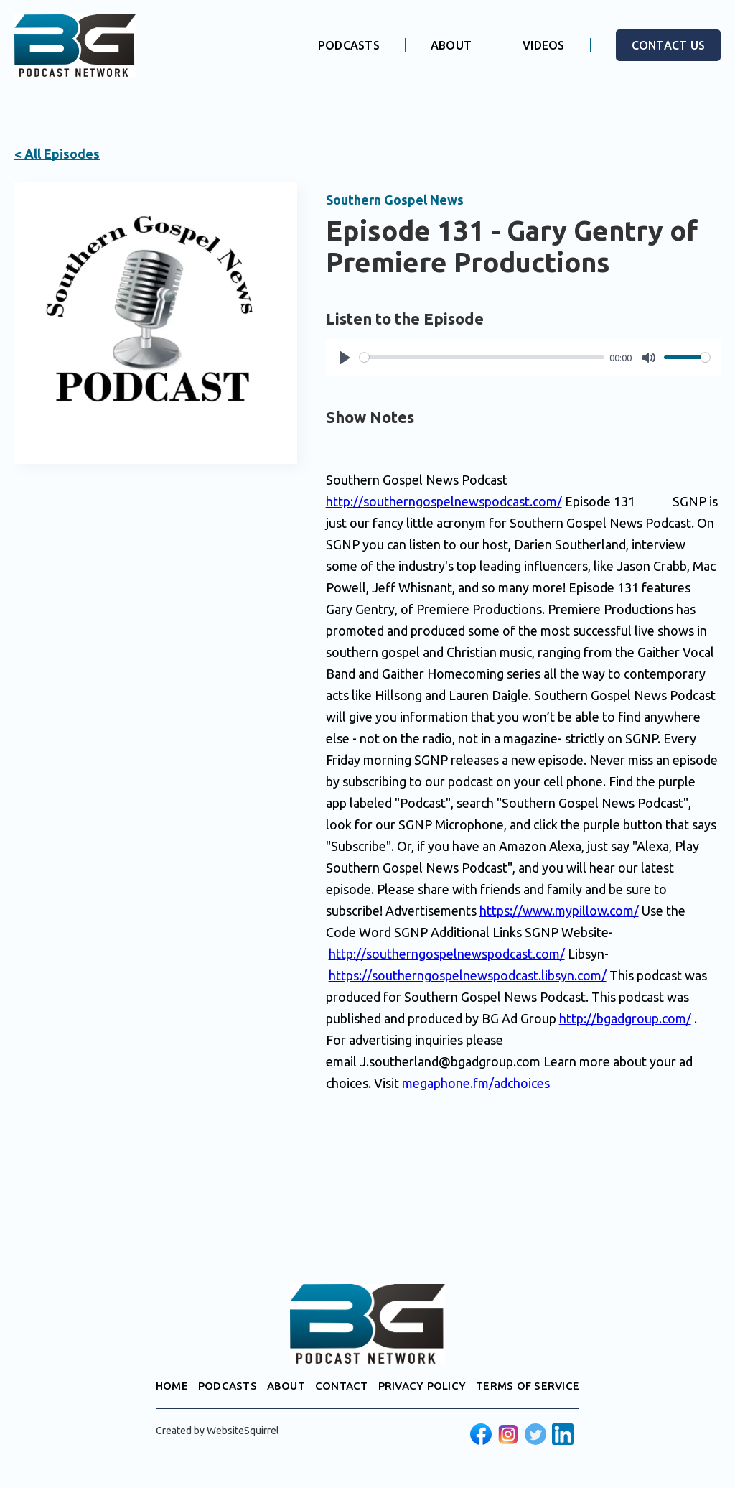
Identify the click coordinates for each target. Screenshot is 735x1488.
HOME (172, 1386)
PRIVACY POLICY (422, 1386)
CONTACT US (669, 45)
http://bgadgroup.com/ (625, 1018)
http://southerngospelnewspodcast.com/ (444, 501)
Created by (217, 1430)
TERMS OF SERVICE (527, 1386)
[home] (75, 45)
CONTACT (341, 1386)
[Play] (344, 357)
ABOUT (451, 45)
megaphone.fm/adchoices (476, 1083)
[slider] (482, 357)
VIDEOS (544, 45)
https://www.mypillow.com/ (559, 910)
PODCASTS (349, 45)
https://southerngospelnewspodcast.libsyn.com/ (468, 975)
